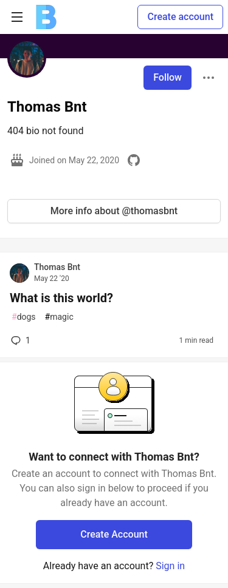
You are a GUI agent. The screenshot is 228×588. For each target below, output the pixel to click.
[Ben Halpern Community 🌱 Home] (46, 17)
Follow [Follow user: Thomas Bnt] (167, 77)
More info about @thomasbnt (114, 211)
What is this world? (61, 298)
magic (59, 317)
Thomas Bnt (57, 267)
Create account (180, 16)
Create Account (114, 534)
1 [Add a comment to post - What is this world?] (19, 340)
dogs (24, 317)
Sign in (170, 566)
